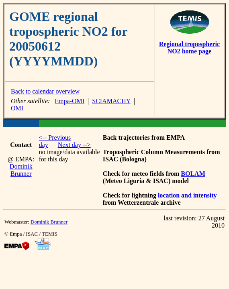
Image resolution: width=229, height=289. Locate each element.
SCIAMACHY (111, 101)
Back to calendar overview (45, 91)
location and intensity (187, 195)
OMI (17, 108)
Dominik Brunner (21, 170)
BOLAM (193, 173)
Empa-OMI (69, 101)
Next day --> (74, 144)
